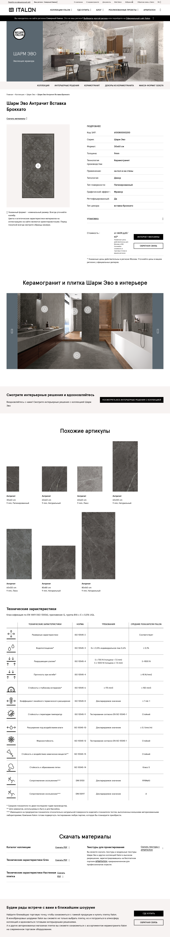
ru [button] (159, 2)
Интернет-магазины (148, 236)
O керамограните (92, 2)
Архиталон (149, 10)
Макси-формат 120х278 (151, 85)
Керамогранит (92, 85)
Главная (10, 94)
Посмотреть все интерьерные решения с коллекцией (131, 399)
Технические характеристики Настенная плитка (38, 874)
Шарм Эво (31, 94)
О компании (78, 2)
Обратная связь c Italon (146, 2)
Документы (107, 2)
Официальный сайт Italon (138, 18)
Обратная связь (148, 245)
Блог (99, 10)
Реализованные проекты (123, 10)
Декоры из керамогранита (119, 85)
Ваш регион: (45, 2)
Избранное (129, 2)
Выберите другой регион (96, 18)
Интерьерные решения (67, 85)
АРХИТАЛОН (101, 861)
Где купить (83, 10)
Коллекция (43, 85)
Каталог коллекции (38, 847)
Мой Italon (118, 2)
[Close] (153, 18)
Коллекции (19, 94)
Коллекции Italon (60, 10)
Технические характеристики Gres (38, 860)
